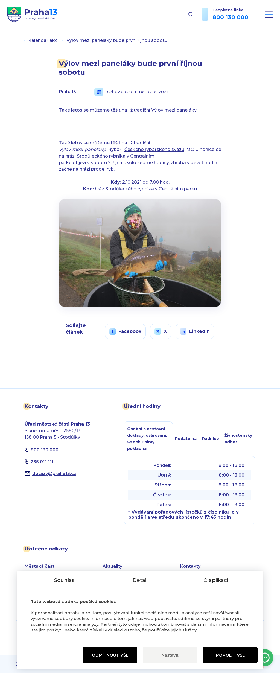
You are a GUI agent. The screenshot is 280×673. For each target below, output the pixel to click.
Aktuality (112, 566)
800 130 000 (230, 17)
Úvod (18, 40)
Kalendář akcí (43, 40)
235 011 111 (42, 461)
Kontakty (190, 566)
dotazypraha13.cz (54, 473)
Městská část (39, 566)
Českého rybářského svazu (154, 149)
